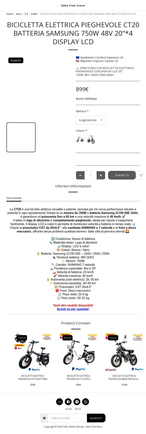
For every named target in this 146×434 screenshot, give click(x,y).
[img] (33, 352)
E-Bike (34, 14)
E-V (26, 14)
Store (19, 14)
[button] (4, 5)
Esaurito (122, 175)
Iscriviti (96, 418)
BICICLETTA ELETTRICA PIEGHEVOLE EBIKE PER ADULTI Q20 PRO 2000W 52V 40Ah (124, 377)
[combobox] (90, 120)
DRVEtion (91, 98)
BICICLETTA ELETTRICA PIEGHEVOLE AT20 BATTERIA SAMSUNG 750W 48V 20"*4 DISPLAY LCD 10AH (33, 377)
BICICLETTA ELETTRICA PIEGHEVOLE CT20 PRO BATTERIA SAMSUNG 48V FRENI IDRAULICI (78, 377)
